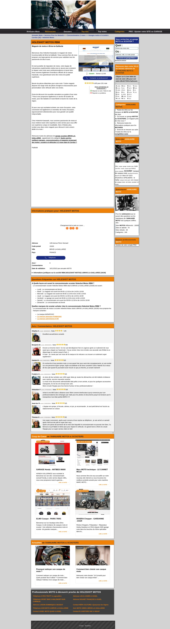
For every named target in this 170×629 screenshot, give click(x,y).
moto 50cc (117, 168)
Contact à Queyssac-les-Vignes (91, 605)
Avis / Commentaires (37, 264)
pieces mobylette (119, 171)
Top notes (102, 31)
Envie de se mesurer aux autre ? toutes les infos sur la (126, 132)
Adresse (35, 243)
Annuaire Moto (33, 31)
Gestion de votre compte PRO (126, 245)
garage (124, 166)
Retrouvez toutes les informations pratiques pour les (125, 125)
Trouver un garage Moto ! (127, 58)
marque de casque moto (127, 172)
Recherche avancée (120, 60)
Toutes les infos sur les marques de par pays (126, 112)
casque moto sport (125, 180)
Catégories (119, 31)
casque (120, 166)
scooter (128, 170)
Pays (34, 252)
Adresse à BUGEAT (48, 605)
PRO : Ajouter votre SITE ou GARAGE (137, 31)
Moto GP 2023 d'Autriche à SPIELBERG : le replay (125, 178)
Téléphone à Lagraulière (47, 596)
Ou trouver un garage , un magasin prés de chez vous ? (127, 119)
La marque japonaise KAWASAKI (49, 316)
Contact (81, 625)
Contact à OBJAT (86, 611)
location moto (130, 166)
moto (136, 166)
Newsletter (88, 625)
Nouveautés (50, 31)
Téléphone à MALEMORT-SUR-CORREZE (49, 600)
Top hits (85, 31)
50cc (116, 166)
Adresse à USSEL (85, 596)
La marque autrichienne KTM (48, 319)
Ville (33, 249)
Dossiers (68, 31)
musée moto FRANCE (130, 168)
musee (122, 168)
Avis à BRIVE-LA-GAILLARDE (89, 608)
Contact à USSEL (47, 611)
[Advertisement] (117, 16)
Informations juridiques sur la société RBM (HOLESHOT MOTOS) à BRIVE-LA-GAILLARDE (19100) (70, 273)
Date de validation (38, 268)
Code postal (36, 246)
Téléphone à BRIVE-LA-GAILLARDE (50, 608)
